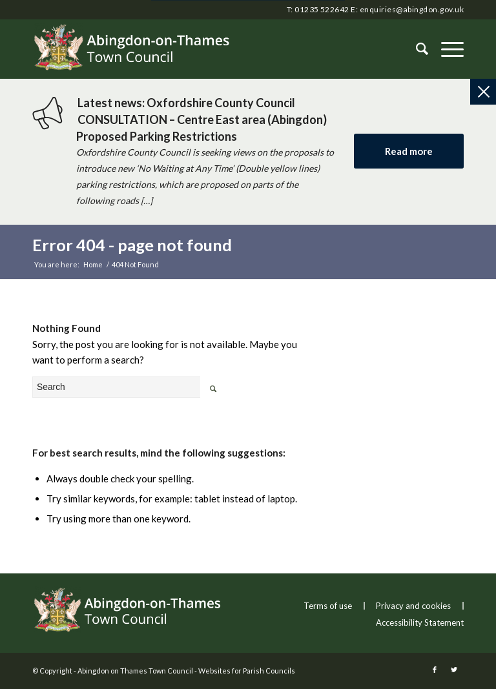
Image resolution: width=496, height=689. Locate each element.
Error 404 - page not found (132, 244)
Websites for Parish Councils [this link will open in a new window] (246, 670)
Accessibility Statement (420, 622)
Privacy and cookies (413, 606)
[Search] (415, 49)
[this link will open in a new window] (434, 669)
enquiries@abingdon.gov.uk (412, 9)
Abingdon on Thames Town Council (135, 670)
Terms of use (328, 606)
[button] (446, 49)
